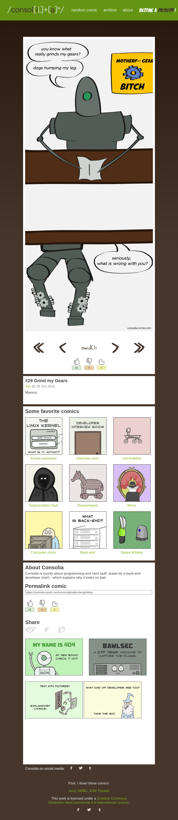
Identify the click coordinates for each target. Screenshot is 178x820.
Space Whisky (132, 550)
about (128, 10)
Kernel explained (43, 456)
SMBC (82, 791)
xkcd (72, 791)
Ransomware (87, 503)
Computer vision (43, 550)
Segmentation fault (43, 503)
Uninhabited (132, 456)
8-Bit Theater (100, 791)
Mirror (132, 503)
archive (109, 10)
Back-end (87, 550)
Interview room (87, 456)
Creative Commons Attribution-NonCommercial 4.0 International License (88, 800)
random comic (84, 10)
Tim (28, 386)
